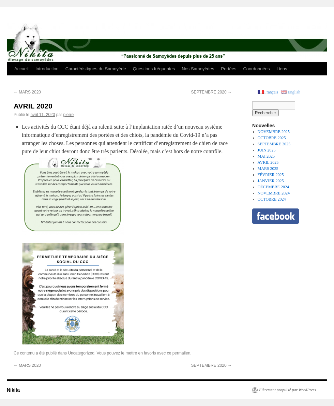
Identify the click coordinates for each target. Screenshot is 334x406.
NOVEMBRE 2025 (274, 131)
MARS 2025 (268, 168)
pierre (68, 114)
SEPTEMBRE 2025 (274, 144)
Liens (281, 68)
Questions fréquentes (154, 68)
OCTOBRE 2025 (272, 137)
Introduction (47, 68)
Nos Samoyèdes (198, 68)
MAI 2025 (266, 156)
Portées (229, 68)
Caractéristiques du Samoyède (95, 68)
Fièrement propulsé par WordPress (287, 390)
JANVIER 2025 (271, 180)
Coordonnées (256, 68)
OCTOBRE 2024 (272, 199)
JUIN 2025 (267, 150)
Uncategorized (81, 353)
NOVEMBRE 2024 (274, 193)
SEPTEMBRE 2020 (211, 92)
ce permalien (179, 353)
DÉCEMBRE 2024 (273, 187)
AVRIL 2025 (268, 162)
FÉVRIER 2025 (271, 174)
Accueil (21, 68)
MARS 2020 (27, 92)
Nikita (13, 390)
